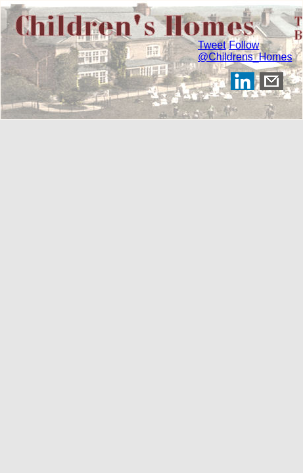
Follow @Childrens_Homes (245, 50)
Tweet (212, 45)
